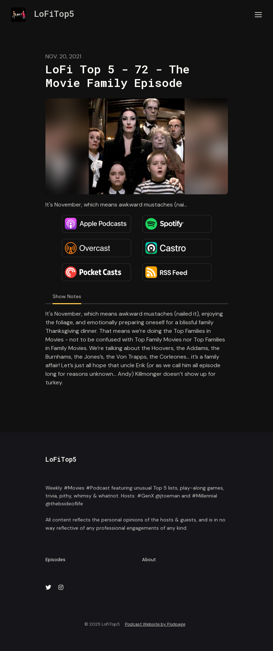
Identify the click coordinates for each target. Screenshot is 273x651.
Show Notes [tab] (67, 296)
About (149, 560)
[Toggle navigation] (258, 15)
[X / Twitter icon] (48, 588)
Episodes (55, 560)
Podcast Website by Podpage (155, 624)
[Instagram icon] (60, 588)
